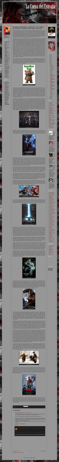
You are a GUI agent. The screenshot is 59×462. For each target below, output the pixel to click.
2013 (50, 97)
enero (50, 94)
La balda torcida (51, 211)
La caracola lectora (51, 202)
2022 (50, 56)
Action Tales (50, 102)
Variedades (50, 126)
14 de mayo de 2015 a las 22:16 (27, 412)
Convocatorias (51, 105)
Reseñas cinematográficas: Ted (54, 133)
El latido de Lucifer (51, 224)
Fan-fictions (50, 108)
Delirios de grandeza (51, 241)
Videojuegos (50, 127)
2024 (50, 54)
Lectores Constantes (51, 245)
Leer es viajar (50, 207)
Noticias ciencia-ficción (52, 212)
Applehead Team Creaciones (51, 250)
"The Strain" (22, 50)
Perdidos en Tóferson (52, 239)
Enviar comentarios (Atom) (20, 452)
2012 (50, 98)
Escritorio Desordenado (50, 196)
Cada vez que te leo (51, 199)
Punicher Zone (51, 240)
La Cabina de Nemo (51, 194)
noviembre (51, 66)
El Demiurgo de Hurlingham (19, 412)
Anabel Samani (51, 200)
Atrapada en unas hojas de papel (51, 198)
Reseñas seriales (51, 124)
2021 (50, 57)
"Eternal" (23, 39)
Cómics (50, 104)
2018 (50, 61)
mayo (50, 73)
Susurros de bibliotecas (52, 209)
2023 (50, 55)
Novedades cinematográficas (20, 407)
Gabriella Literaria (51, 222)
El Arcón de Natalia (51, 225)
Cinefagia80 (50, 218)
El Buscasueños (51, 208)
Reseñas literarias (51, 123)
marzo (51, 92)
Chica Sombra (51, 247)
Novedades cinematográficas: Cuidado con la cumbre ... (52, 79)
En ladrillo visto (51, 231)
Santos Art (50, 226)
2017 (50, 62)
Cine (16, 407)
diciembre (51, 65)
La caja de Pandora (51, 216)
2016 (50, 63)
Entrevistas (50, 107)
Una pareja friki (51, 219)
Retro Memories (51, 246)
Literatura (50, 109)
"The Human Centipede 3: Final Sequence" (25, 47)
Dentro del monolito (51, 210)
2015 (50, 64)
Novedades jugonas (51, 113)
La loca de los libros (51, 193)
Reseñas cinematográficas (51, 119)
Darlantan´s (50, 215)
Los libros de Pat (51, 223)
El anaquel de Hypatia (52, 230)
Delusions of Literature (52, 213)
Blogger (34, 457)
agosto (51, 70)
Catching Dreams (51, 214)
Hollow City (50, 228)
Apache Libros (51, 248)
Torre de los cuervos (51, 217)
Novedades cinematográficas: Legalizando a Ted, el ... (52, 82)
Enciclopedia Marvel (51, 252)
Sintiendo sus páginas (52, 201)
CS (49, 106)
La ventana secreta (51, 229)
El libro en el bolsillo (51, 195)
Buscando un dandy (51, 206)
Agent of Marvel (51, 227)
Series (50, 125)
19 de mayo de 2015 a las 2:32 (27, 428)
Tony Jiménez (19, 428)
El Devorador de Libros (52, 220)
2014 (50, 96)
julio (50, 71)
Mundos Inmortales (51, 221)
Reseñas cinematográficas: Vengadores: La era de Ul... (52, 88)
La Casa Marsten (51, 205)
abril (50, 91)
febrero (51, 93)
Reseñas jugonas (51, 122)
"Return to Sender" (15, 43)
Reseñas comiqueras (51, 120)
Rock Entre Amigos (51, 192)
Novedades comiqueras (50, 112)
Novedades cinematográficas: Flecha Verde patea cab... (52, 85)
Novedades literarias (51, 115)
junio (50, 72)
